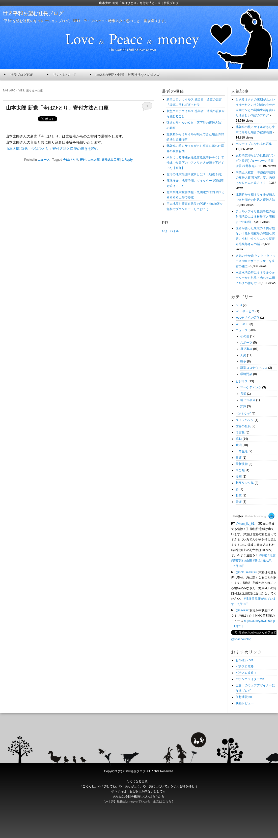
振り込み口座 (110, 159)
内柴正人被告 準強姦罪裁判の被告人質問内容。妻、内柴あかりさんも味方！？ (255, 178)
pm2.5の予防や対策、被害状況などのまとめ (128, 75)
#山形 (248, 560)
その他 (244, 336)
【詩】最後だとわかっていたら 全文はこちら (139, 801)
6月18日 (239, 566)
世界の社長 (243, 426)
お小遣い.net (244, 660)
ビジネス (242, 381)
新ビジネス (247, 400)
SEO (239, 305)
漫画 (239, 476)
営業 (243, 393)
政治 (239, 445)
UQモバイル (170, 231)
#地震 (271, 555)
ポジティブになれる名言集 (254, 144)
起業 (239, 495)
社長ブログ (138, 771)
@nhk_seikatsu (246, 572)
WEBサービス (245, 311)
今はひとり (70, 159)
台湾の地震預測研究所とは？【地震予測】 (195, 174)
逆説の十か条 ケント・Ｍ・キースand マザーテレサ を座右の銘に (256, 261)
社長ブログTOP (21, 75)
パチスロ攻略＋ (246, 673)
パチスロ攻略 (245, 666)
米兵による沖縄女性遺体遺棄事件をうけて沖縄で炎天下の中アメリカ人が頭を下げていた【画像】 (195, 163)
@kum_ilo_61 (245, 523)
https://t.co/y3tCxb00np (259, 621)
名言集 (240, 432)
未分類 (240, 470)
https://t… (268, 560)
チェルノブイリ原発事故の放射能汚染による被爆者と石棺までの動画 (255, 217)
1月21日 (239, 626)
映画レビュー (245, 703)
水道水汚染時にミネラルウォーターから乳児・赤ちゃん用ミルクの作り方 (255, 278)
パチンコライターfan (250, 679)
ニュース (44, 159)
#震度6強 (237, 560)
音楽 (239, 502)
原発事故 (246, 349)
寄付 (83, 159)
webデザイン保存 (247, 317)
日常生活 (242, 451)
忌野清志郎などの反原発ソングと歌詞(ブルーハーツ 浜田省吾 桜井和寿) (255, 161)
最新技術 (242, 464)
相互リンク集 (245, 483)
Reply (127, 159)
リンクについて (64, 75)
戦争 (243, 361)
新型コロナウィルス (253, 368)
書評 (239, 457)
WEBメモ (242, 324)
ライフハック (245, 420)
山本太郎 (94, 159)
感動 (239, 439)
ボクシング (243, 413)
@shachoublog (241, 639)
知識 (243, 406)
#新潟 (257, 560)
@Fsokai (242, 610)
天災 (243, 355)
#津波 (263, 555)
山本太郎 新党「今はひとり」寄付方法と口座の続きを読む (52, 149)
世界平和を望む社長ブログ (33, 13)
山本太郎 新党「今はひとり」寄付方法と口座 (57, 108)
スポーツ (246, 342)
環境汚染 (246, 374)
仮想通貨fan (244, 697)
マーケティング (250, 387)
